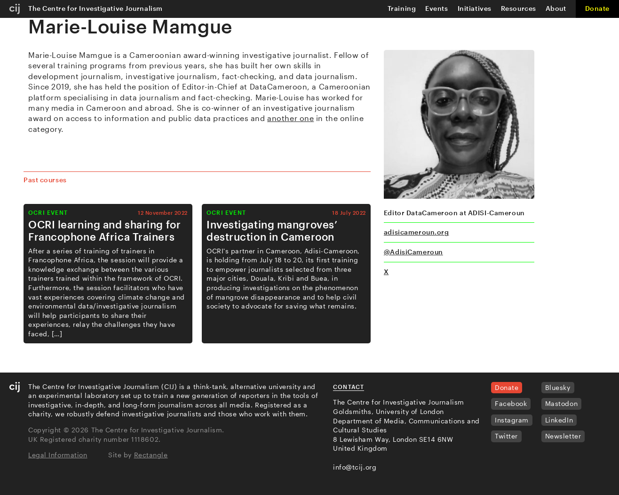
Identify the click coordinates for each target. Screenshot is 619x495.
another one (290, 118)
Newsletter (563, 436)
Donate (597, 8)
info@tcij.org (354, 467)
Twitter (506, 436)
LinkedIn (559, 420)
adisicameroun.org (416, 232)
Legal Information (57, 455)
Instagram (512, 420)
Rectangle (151, 455)
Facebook (511, 403)
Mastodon (561, 403)
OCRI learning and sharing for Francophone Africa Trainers (104, 230)
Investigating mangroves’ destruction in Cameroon (271, 230)
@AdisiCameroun (413, 252)
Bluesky (558, 387)
